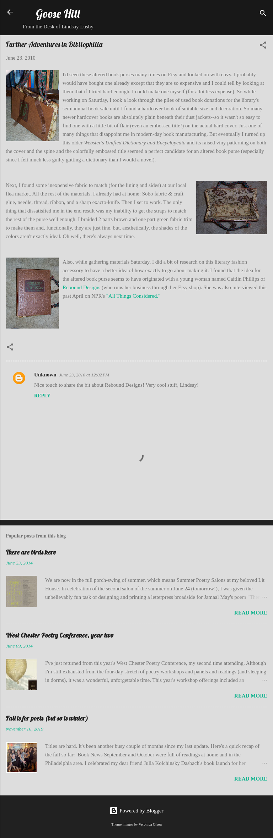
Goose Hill (58, 13)
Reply (42, 395)
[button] (263, 46)
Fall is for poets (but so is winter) (47, 718)
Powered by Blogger (136, 811)
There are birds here (31, 552)
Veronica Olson (150, 824)
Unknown (45, 374)
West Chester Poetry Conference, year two (60, 635)
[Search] (263, 14)
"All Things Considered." (133, 296)
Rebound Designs (81, 287)
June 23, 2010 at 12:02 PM (84, 374)
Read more (250, 613)
